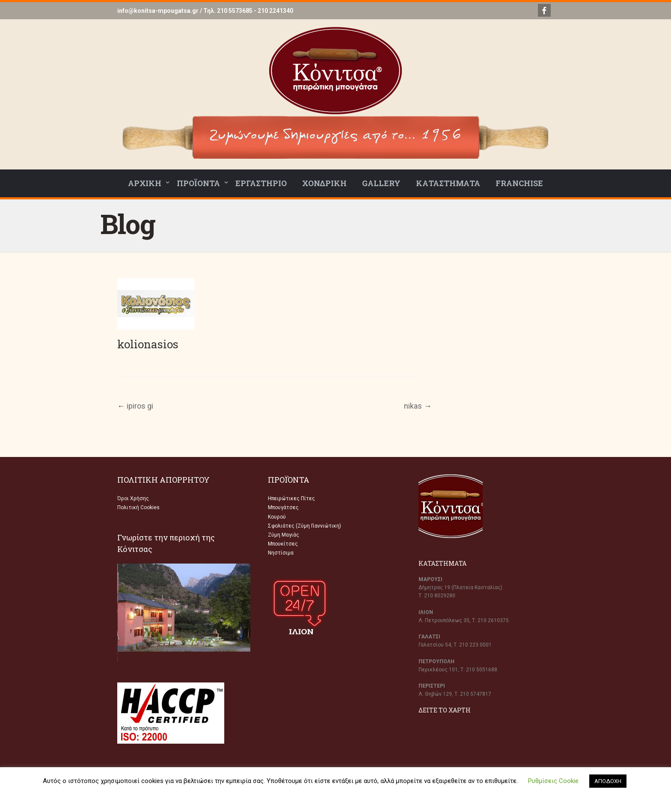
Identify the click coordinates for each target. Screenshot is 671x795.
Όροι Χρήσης (133, 498)
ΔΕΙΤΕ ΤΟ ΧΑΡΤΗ (445, 710)
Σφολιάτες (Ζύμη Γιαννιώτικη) (304, 526)
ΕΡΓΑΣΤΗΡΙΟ (261, 183)
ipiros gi (140, 405)
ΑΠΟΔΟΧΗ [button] (607, 781)
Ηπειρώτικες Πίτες (291, 498)
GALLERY (381, 183)
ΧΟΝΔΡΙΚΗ (324, 183)
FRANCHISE (519, 183)
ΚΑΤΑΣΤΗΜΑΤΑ (448, 183)
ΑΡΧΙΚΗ (144, 183)
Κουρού (277, 517)
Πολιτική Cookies (138, 507)
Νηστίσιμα (281, 553)
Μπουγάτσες (283, 507)
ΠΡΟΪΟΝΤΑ (198, 183)
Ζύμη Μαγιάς (283, 535)
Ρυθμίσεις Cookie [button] (553, 781)
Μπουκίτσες (283, 544)
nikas (413, 405)
